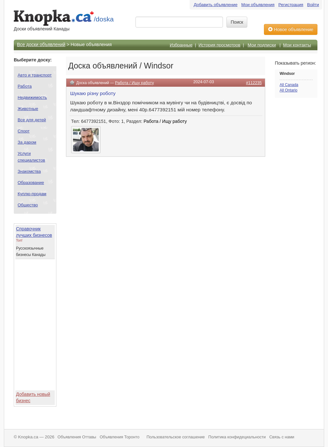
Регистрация (290, 4)
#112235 (254, 83)
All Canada (289, 85)
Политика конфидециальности (237, 437)
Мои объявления (258, 4)
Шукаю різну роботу (93, 93)
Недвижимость (32, 97)
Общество (28, 205)
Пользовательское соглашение (175, 437)
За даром (27, 142)
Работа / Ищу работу (134, 83)
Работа (25, 86)
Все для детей (32, 119)
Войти (313, 4)
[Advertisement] (300, 203)
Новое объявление (290, 29)
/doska (104, 19)
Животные (28, 108)
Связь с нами (281, 437)
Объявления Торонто (119, 437)
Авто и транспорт (35, 75)
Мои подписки (262, 45)
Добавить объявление (216, 4)
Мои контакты (297, 45)
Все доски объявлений (41, 44)
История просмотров (220, 45)
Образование (31, 182)
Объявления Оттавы (77, 437)
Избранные (181, 45)
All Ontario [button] (289, 90)
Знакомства (29, 171)
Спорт (23, 131)
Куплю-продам (32, 193)
